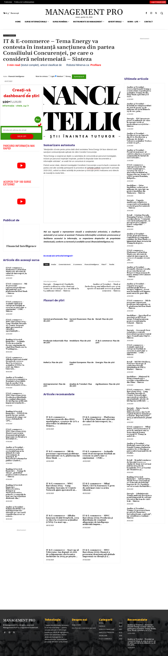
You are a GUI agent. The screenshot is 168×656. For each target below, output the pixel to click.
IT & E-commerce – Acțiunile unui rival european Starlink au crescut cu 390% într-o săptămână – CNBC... (99, 454)
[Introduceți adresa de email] (21, 130)
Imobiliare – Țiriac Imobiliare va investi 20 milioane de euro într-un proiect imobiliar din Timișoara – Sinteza (138, 189)
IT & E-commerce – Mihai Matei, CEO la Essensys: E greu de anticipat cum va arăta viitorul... (99, 486)
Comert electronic (65, 264)
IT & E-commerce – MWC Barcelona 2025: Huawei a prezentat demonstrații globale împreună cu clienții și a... (99, 553)
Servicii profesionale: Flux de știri (55, 320)
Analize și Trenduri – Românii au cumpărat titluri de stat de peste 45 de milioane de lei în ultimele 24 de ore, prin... (139, 107)
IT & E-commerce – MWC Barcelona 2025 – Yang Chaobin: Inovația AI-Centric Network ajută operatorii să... (61, 486)
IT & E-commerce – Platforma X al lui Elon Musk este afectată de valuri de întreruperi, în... (99, 419)
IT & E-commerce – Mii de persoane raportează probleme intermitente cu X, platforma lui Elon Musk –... (63, 454)
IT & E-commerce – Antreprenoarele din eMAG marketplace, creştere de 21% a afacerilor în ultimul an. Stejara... (62, 421)
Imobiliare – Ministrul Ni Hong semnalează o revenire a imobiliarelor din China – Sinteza (138, 379)
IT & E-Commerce (9, 36)
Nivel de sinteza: (42, 76)
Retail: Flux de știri (104, 319)
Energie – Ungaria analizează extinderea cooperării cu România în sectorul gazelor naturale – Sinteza (138, 204)
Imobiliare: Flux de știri (80, 340)
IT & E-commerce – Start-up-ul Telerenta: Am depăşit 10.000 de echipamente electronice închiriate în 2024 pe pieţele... (62, 553)
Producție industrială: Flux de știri (55, 341)
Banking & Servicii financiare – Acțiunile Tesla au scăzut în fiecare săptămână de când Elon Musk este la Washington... (16, 344)
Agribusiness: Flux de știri (108, 384)
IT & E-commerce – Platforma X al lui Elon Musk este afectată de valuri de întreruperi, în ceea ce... (16, 271)
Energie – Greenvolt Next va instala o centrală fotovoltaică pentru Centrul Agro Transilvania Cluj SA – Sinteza (139, 334)
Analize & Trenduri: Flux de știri (81, 385)
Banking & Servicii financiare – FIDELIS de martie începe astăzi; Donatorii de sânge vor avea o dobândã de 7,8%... (16, 416)
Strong (68, 76)
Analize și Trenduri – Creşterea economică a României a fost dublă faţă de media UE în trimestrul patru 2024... (16, 381)
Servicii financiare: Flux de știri (82, 320)
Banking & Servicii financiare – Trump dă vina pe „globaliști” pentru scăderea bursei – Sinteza (16, 473)
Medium (60, 76)
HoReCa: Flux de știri (52, 362)
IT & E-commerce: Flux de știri (107, 341)
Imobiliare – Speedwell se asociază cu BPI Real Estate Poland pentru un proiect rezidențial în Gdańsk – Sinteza (139, 319)
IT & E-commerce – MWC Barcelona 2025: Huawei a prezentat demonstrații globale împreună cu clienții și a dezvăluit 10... (16, 434)
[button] (162, 13)
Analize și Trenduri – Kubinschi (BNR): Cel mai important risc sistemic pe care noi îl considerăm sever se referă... (16, 511)
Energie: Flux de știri (105, 362)
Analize (53, 264)
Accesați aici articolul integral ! (58, 255)
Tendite (111, 264)
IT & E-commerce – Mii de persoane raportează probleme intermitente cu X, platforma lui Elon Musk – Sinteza (16, 288)
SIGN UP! (21, 136)
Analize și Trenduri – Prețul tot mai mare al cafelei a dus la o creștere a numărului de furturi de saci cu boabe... (138, 154)
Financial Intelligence (16, 76)
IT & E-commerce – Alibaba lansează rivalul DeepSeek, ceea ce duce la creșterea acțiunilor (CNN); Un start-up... (62, 519)
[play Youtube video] (21, 165)
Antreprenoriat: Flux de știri (54, 385)
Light (52, 76)
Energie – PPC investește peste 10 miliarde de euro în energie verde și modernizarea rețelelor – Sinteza (138, 122)
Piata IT (103, 264)
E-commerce (77, 264)
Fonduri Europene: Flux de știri (82, 363)
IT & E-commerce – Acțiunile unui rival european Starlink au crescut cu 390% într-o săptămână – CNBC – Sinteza (16, 306)
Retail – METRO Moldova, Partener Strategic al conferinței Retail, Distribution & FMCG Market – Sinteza (139, 365)
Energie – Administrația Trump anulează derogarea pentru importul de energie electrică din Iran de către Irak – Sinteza (139, 497)
